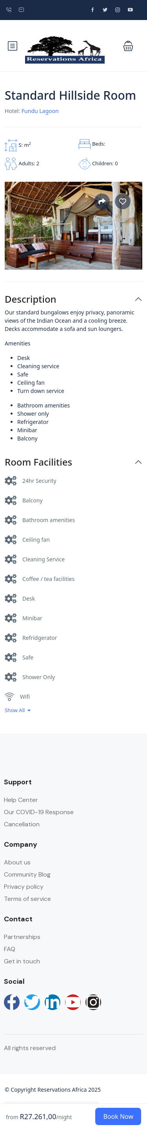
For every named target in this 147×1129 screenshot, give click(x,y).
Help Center (21, 800)
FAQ (9, 949)
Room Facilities (38, 462)
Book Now (118, 1116)
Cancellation (22, 824)
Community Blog (27, 874)
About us (17, 862)
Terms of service (27, 899)
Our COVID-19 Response (39, 812)
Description (30, 299)
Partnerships (22, 937)
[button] (128, 46)
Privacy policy (24, 886)
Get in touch (22, 961)
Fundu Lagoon (40, 111)
